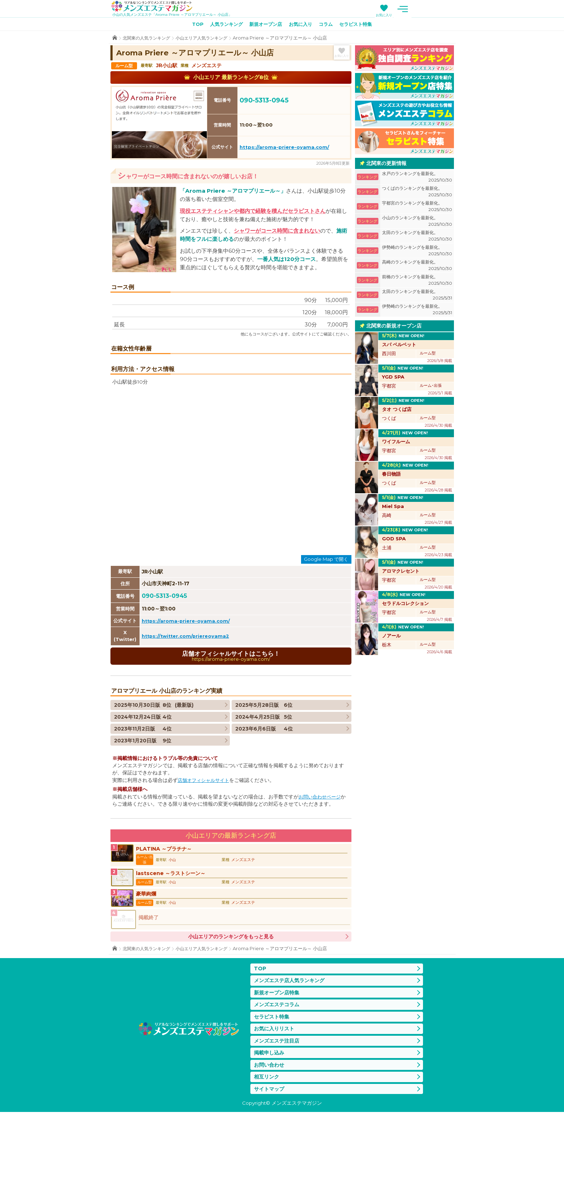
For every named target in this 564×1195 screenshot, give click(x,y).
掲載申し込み (270, 1133)
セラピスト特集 (361, 25)
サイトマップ (270, 1171)
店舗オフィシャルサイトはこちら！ (231, 729)
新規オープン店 (264, 25)
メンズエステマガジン (156, 7)
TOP (191, 25)
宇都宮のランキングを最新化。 (417, 208)
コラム (328, 25)
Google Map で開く (326, 632)
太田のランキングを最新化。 (417, 237)
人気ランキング (222, 25)
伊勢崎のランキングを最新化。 (417, 252)
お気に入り (428, 15)
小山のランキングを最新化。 (417, 222)
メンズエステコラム (278, 1082)
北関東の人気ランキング (148, 39)
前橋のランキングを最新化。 (417, 281)
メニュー (447, 9)
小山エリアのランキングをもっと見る (231, 1012)
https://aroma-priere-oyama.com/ (284, 148)
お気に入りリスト (275, 1107)
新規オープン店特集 (278, 1069)
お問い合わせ (270, 1145)
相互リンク (267, 1158)
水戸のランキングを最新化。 (417, 178)
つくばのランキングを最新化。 (417, 193)
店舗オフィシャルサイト (205, 854)
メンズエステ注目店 (278, 1120)
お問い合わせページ (321, 871)
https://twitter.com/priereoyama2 (187, 709)
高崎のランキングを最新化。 (417, 267)
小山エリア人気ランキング (207, 39)
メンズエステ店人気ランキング (291, 1056)
